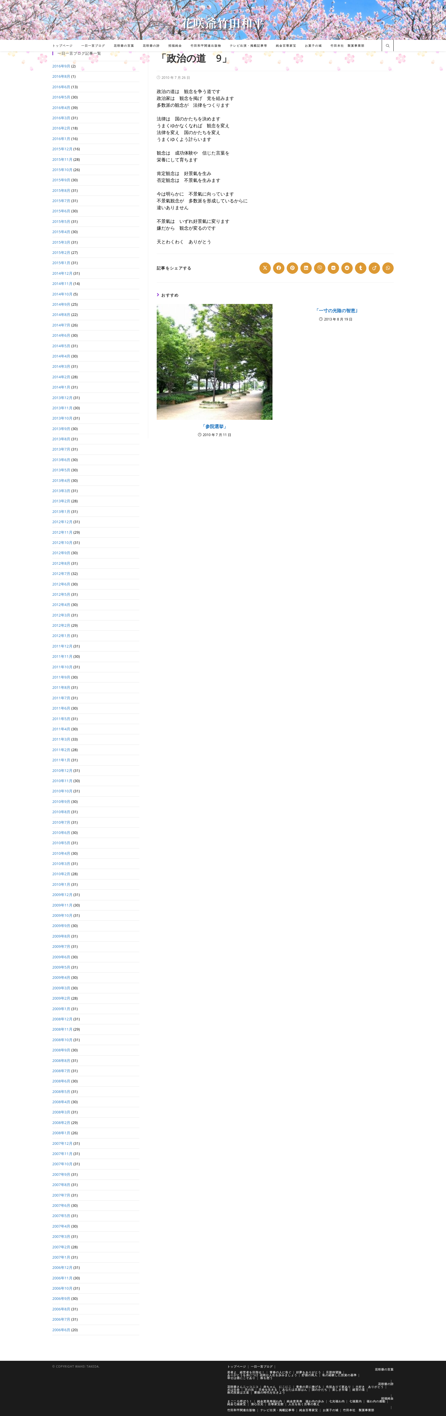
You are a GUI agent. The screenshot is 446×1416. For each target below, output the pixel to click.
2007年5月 (61, 1215)
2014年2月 (61, 376)
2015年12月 (62, 148)
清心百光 (257, 1404)
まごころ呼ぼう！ (239, 1401)
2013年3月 (61, 490)
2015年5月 (61, 221)
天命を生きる (268, 1390)
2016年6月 (61, 86)
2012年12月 (62, 521)
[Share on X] (265, 268)
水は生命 (233, 1390)
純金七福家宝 (236, 1404)
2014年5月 (61, 345)
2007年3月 (61, 1236)
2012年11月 (62, 532)
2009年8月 (61, 936)
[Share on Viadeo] (374, 268)
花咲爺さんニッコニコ (243, 1387)
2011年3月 (61, 739)
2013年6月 (61, 459)
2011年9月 (61, 677)
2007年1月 (61, 1257)
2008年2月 (61, 1122)
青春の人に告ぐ (281, 1372)
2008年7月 (61, 1070)
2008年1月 (61, 1132)
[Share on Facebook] (278, 268)
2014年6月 (61, 335)
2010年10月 (62, 791)
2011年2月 (61, 749)
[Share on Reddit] (347, 268)
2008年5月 (61, 1091)
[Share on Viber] (319, 268)
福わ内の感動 (376, 1401)
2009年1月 (61, 1008)
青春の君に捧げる (308, 1387)
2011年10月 (62, 666)
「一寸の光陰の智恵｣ (336, 310)
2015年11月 (62, 159)
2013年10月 (62, 418)
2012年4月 (61, 604)
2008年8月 (61, 1060)
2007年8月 (61, 1184)
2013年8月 (61, 438)
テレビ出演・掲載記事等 (277, 1410)
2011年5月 (61, 718)
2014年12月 (62, 273)
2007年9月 (61, 1174)
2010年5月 (61, 842)
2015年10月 (62, 169)
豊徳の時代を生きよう (269, 1392)
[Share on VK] (333, 268)
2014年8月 (61, 314)
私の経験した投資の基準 (339, 1375)
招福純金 (387, 1398)
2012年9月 (61, 552)
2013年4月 (61, 480)
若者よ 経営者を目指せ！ (246, 1372)
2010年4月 (61, 853)
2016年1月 (61, 138)
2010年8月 (61, 811)
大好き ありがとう (370, 1387)
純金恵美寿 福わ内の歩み (305, 1401)
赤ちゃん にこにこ (277, 1387)
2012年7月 (61, 573)
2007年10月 (62, 1163)
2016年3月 (61, 117)
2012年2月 (61, 625)
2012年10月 (62, 542)
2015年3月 (61, 242)
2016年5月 (61, 97)
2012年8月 (61, 563)
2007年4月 (61, 1226)
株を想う (266, 1378)
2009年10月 (62, 915)
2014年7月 (61, 325)
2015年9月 (61, 179)
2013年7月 (61, 449)
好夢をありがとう (308, 1372)
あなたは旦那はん (294, 1390)
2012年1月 (61, 635)
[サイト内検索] (388, 46)
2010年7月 (61, 822)
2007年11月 (62, 1153)
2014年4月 (61, 356)
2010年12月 (62, 770)
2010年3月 (61, 863)
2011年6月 (61, 708)
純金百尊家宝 (308, 1410)
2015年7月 (61, 200)
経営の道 (358, 1390)
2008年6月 (61, 1081)
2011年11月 (62, 656)
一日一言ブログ (262, 1366)
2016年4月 (61, 107)
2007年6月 (61, 1205)
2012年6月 (61, 584)
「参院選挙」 (214, 426)
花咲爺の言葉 (384, 1369)
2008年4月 (61, 1101)
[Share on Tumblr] (360, 268)
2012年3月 (61, 615)
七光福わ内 (337, 1401)
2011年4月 (61, 728)
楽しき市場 (340, 1390)
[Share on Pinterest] (292, 268)
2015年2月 (61, 252)
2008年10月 (62, 1039)
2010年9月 (61, 801)
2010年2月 (61, 873)
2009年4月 (61, 977)
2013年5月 (61, 469)
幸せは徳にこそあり (241, 1378)
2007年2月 (61, 1246)
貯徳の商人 (309, 1375)
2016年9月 (61, 66)
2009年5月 (61, 967)
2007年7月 (61, 1195)
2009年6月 (61, 956)
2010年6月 (61, 832)
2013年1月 (61, 511)
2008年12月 (62, 1019)
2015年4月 (61, 231)
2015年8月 (61, 190)
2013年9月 (61, 428)
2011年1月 (61, 760)
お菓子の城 (330, 1410)
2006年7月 (61, 1319)
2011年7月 (61, 697)
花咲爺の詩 (386, 1384)
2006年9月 (61, 1298)
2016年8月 (61, 76)
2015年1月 (61, 262)
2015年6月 (61, 210)
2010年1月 (61, 884)
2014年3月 (61, 366)
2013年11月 (62, 407)
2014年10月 (62, 294)
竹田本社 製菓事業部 (358, 1410)
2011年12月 (62, 646)
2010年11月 (62, 780)
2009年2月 (61, 998)
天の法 (249, 1390)
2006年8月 (61, 1309)
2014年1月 (61, 387)
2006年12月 (62, 1267)
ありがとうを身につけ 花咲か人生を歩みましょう (262, 1375)
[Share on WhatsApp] (388, 268)
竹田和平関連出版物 (241, 1410)
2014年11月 (62, 283)
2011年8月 (61, 687)
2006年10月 (62, 1288)
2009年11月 (62, 905)
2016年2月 (61, 128)
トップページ (236, 1366)
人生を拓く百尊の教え (304, 1404)
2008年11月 (62, 1029)
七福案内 (355, 1401)
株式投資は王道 (238, 1392)
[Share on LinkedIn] (306, 268)
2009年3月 (61, 987)
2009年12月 (62, 894)
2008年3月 (61, 1112)
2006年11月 (62, 1278)
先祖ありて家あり (338, 1387)
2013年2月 (61, 500)
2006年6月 (61, 1329)
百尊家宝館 (276, 1404)
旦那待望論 (334, 1372)
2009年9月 (61, 925)
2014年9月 (61, 304)
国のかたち (319, 1390)
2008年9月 (61, 1050)
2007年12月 (62, 1143)
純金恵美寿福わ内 (269, 1401)
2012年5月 (61, 594)
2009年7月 (61, 946)
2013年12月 (62, 397)
